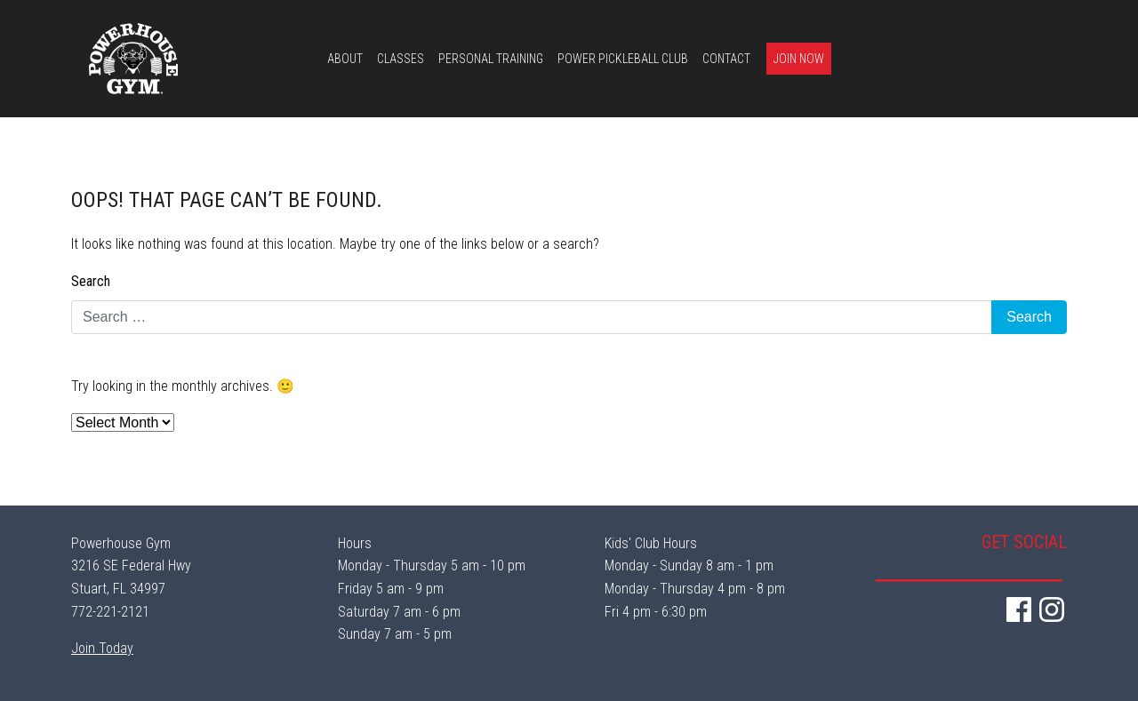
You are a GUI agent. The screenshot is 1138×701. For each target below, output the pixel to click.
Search (90, 281)
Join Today (102, 648)
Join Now (798, 59)
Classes (400, 59)
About (345, 59)
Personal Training (490, 59)
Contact (726, 59)
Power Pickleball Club (622, 59)
